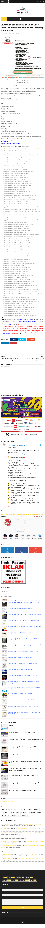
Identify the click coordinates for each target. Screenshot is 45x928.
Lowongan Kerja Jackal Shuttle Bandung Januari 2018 (16, 271)
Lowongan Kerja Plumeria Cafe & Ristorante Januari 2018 (17, 173)
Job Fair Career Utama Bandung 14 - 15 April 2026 (21, 697)
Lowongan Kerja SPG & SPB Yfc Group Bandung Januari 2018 (18, 217)
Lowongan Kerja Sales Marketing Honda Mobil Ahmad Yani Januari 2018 (20, 315)
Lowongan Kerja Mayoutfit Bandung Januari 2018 (15, 232)
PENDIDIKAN (32, 816)
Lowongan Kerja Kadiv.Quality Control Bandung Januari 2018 (18, 313)
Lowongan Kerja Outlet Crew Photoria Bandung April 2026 (23, 600)
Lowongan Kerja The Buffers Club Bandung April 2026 (22, 636)
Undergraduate (25, 819)
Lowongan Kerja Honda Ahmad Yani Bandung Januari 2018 (17, 279)
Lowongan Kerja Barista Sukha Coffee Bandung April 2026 (23, 704)
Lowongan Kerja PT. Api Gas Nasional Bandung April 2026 (23, 649)
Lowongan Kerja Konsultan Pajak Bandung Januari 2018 (17, 259)
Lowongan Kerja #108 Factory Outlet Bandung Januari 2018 (17, 269)
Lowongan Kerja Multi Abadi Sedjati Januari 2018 (15, 179)
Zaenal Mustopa (5, 858)
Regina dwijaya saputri (7, 836)
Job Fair (29, 813)
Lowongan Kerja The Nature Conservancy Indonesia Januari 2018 (19, 167)
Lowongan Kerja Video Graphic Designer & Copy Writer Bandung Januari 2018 (21, 155)
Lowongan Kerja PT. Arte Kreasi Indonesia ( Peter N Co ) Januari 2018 (19, 199)
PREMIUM (17, 33)
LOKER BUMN (4, 816)
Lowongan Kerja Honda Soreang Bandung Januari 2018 (16, 228)
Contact (11, 729)
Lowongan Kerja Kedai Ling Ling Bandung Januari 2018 (16, 181)
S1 (2, 819)
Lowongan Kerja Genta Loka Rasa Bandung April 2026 (22, 661)
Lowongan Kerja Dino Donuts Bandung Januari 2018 (16, 157)
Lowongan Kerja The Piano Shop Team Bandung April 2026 (24, 685)
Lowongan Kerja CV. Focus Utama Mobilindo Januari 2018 (17, 226)
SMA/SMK (13, 819)
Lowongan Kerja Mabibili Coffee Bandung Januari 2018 (16, 261)
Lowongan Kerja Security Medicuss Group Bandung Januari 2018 (19, 303)
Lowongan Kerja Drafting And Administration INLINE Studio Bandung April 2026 (23, 679)
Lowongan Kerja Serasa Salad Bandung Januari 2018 (16, 222)
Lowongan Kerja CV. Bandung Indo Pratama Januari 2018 (17, 230)
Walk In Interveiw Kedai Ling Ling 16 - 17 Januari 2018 (16, 169)
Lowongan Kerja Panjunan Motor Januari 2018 (14, 189)
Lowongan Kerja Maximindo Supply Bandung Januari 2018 (17, 283)
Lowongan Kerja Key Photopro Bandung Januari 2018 (16, 204)
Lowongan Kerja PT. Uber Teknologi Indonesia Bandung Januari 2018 (19, 159)
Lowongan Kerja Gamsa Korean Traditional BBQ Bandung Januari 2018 (20, 285)
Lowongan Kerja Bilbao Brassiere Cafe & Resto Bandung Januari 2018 (20, 209)
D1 (15, 813)
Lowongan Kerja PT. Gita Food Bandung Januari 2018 (16, 305)
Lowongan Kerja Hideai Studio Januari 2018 (14, 193)
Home (4, 19)
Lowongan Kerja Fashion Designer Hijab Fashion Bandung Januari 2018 (20, 299)
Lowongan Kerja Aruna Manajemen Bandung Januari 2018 (17, 163)
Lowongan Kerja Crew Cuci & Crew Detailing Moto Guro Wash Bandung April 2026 (24, 612)
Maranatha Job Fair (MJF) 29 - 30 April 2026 (20, 691)
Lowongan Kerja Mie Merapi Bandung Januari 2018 (15, 265)
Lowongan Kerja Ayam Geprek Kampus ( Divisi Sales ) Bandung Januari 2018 (21, 148)
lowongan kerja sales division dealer (33, 836)
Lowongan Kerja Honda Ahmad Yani (12, 151)
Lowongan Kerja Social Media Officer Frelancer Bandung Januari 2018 (20, 257)
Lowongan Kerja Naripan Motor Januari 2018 (14, 187)
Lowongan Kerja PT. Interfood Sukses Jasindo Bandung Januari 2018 (19, 263)
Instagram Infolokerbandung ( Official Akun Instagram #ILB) (22, 515)
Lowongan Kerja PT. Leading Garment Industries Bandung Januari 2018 (20, 307)
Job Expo (23, 813)
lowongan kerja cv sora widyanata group (24, 854)
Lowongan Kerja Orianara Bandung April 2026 (20, 655)
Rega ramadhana (6, 862)
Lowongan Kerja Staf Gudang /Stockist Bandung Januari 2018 (18, 183)
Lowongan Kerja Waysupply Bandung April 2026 (21, 606)
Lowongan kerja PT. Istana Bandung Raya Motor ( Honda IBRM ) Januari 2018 (21, 301)
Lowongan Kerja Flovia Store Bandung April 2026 (21, 630)
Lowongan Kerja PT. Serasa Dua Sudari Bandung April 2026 (23, 618)
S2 (5, 819)
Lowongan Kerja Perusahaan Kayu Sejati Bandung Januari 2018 (18, 171)
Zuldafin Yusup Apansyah (8, 849)
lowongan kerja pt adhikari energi (32, 828)
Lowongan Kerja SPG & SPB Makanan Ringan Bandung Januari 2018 (19, 253)
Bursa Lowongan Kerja (7, 813)
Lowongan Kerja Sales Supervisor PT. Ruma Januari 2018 (17, 247)
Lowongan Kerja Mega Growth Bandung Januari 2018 (16, 201)
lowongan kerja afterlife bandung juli (33, 841)
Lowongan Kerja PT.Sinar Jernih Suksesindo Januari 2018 (17, 267)
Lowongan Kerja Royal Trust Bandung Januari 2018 (15, 277)
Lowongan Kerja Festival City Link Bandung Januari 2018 (17, 311)
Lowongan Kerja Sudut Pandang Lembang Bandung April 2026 (25, 642)
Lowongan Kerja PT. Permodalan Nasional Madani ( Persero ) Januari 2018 (21, 291)
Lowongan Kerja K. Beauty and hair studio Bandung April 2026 (24, 716)
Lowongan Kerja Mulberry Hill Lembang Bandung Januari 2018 (18, 224)
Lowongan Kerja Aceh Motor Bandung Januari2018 (15, 273)
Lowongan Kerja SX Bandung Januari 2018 (13, 165)
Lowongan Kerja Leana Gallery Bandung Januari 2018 (16, 240)
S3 (8, 819)
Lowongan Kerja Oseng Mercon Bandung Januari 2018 (16, 177)
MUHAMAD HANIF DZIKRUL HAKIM (9, 845)
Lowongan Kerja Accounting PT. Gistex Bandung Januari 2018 (18, 309)
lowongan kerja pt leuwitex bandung (29, 858)
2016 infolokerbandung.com (25, 922)
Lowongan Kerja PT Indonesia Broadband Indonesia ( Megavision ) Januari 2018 (22, 234)
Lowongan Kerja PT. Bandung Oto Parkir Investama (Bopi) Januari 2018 (20, 281)
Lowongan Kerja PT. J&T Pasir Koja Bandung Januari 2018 (17, 242)
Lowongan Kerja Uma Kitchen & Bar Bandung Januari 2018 (17, 197)
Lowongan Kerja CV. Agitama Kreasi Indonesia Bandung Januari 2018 (20, 195)
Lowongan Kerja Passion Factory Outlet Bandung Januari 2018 (18, 236)
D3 (13, 33)
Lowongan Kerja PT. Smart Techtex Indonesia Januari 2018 (17, 185)
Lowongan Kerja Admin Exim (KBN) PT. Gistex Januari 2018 (17, 153)
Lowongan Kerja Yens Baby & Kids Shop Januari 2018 (16, 245)
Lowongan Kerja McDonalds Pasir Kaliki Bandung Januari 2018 (18, 275)
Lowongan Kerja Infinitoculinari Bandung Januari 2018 (16, 297)
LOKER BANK (36, 813)
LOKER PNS (12, 816)
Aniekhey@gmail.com (7, 828)
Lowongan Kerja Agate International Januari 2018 (15, 287)
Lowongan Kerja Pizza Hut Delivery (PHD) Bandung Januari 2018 (18, 215)
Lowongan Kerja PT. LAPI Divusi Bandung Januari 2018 (16, 238)
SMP (19, 819)
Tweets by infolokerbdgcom (8, 805)
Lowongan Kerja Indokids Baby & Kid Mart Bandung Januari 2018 (19, 255)
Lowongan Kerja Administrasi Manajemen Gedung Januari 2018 (18, 161)
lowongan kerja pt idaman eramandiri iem (29, 832)
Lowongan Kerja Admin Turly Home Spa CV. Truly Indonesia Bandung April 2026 (24, 710)
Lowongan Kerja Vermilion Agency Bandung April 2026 (22, 673)
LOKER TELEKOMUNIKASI (21, 816)
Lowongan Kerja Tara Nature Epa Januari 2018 (14, 175)
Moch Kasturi (4, 832)
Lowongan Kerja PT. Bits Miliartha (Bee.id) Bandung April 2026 (24, 624)
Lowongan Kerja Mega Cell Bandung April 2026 (20, 667)
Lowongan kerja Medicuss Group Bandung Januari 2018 (17, 191)
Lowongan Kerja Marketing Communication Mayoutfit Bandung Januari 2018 (21, 289)
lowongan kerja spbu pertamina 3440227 (31, 862)
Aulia (2, 854)
